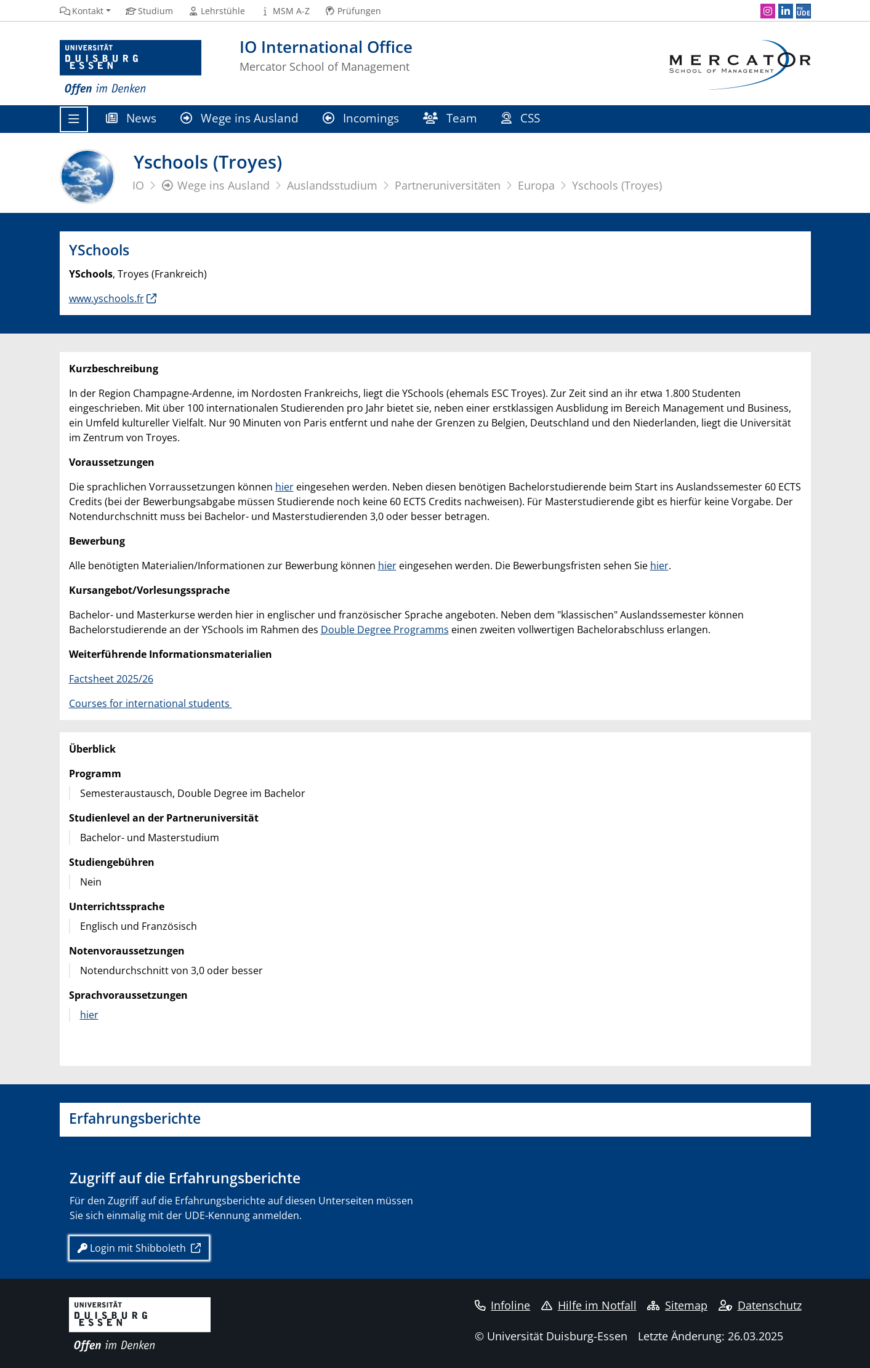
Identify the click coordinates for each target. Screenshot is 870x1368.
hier (284, 487)
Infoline (503, 1305)
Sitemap (677, 1305)
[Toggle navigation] (74, 119)
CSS (522, 118)
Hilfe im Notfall (589, 1305)
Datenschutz (760, 1305)
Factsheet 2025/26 (111, 679)
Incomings (361, 118)
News (131, 118)
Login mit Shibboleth (133, 1248)
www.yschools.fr (106, 298)
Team (450, 118)
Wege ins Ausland (239, 118)
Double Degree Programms (385, 629)
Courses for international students (150, 703)
